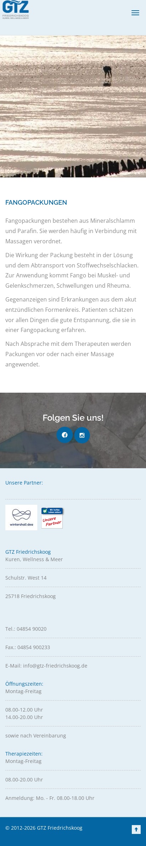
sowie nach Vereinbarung (35, 735)
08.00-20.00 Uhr (24, 779)
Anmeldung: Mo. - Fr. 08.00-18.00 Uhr (49, 798)
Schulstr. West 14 (26, 577)
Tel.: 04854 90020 (26, 628)
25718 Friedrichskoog (30, 596)
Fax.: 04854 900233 (27, 647)
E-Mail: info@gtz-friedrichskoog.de (46, 665)
